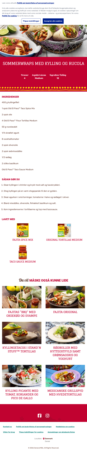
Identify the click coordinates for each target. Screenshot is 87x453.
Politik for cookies (9, 14)
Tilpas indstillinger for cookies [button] (31, 432)
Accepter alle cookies (53, 20)
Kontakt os (7, 427)
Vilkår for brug (9, 432)
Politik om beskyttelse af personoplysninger (34, 427)
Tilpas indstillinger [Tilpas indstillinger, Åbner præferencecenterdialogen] (31, 20)
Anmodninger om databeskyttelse (61, 432)
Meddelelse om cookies (65, 427)
